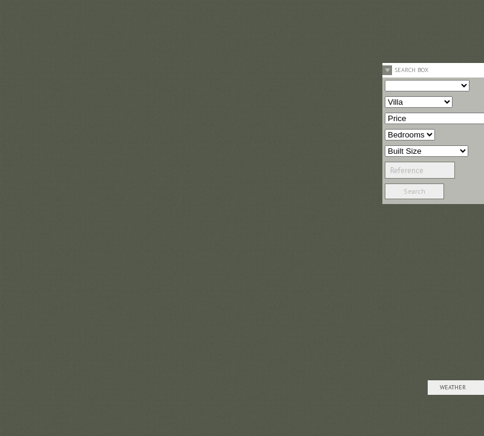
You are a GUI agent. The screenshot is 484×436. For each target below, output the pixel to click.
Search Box (411, 70)
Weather (453, 387)
